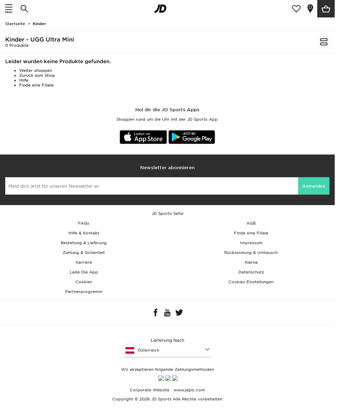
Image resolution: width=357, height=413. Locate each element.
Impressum (251, 242)
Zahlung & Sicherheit (84, 252)
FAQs (83, 223)
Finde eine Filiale (36, 85)
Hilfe (23, 80)
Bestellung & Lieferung (84, 242)
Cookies (83, 281)
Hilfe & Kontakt (83, 233)
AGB (251, 223)
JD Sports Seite (167, 213)
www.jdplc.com (188, 392)
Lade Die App (84, 272)
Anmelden (313, 186)
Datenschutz (251, 272)
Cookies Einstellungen (251, 281)
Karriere (84, 262)
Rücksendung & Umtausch (251, 252)
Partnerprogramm (83, 291)
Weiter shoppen (35, 70)
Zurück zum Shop (37, 75)
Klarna (251, 262)
